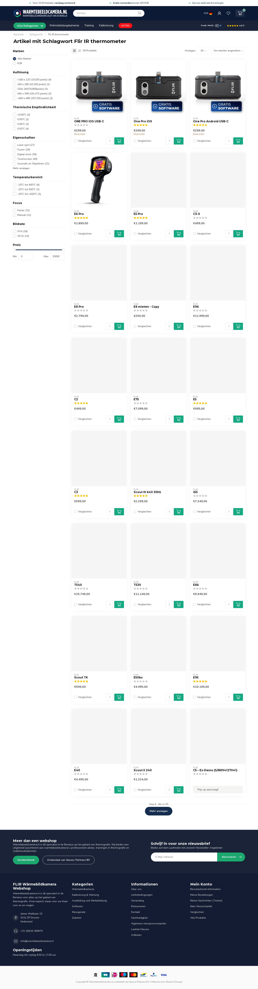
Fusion (23, 149)
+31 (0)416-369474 (31, 931)
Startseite (18, 34)
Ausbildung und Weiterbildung (89, 900)
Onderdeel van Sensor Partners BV (68, 860)
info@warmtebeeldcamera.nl (37, 941)
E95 (196, 677)
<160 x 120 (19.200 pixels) (34, 79)
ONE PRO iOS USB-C (89, 121)
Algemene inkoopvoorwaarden (148, 923)
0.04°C (23, 124)
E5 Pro (138, 214)
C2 (76, 399)
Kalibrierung (106, 25)
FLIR (19, 63)
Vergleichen (85, 141)
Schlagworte (36, 34)
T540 (78, 585)
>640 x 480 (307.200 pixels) (35, 98)
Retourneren (138, 906)
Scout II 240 (143, 770)
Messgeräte (78, 912)
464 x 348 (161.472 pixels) (34, 93)
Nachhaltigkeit (139, 918)
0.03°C (23, 128)
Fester (23, 210)
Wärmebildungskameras (64, 25)
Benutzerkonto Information (205, 889)
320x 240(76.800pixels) (32, 89)
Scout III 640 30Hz (147, 492)
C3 (76, 492)
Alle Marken (24, 58)
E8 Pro (79, 306)
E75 (136, 399)
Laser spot (26, 145)
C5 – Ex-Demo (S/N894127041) (215, 770)
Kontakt (135, 912)
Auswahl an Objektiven (33, 163)
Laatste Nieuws (140, 929)
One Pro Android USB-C (210, 121)
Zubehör (77, 918)
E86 (196, 585)
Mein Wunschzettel (201, 906)
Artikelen (136, 935)
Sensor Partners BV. (139, 981)
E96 (196, 306)
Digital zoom (27, 154)
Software (77, 906)
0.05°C (23, 119)
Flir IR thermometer (58, 34)
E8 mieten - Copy (146, 306)
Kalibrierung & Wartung (85, 895)
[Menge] (109, 141)
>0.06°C (23, 114)
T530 (137, 585)
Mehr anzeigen (21, 168)
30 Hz (23, 236)
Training (89, 25)
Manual (24, 215)
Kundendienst (26, 860)
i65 (195, 492)
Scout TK (81, 677)
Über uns (136, 889)
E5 (195, 399)
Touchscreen (27, 159)
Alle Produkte (198, 918)
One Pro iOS (143, 121)
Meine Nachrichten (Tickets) (206, 900)
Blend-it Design (174, 981)
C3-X (196, 214)
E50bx (138, 677)
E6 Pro (79, 214)
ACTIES (125, 25)
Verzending (137, 900)
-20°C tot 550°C (28, 189)
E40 (77, 770)
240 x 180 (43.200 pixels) (33, 84)
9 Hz (22, 231)
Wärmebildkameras (83, 889)
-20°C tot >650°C (29, 194)
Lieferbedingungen (141, 895)
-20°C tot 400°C (28, 184)
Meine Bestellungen (201, 895)
